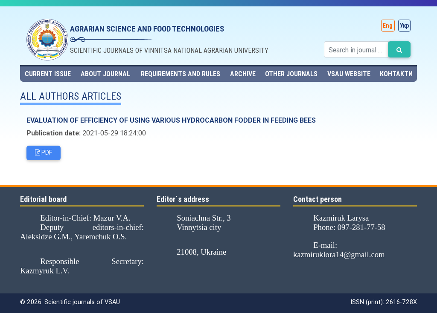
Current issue (48, 74)
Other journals (291, 74)
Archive (243, 74)
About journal (105, 74)
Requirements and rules (180, 74)
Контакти (396, 74)
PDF (43, 153)
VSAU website (348, 74)
